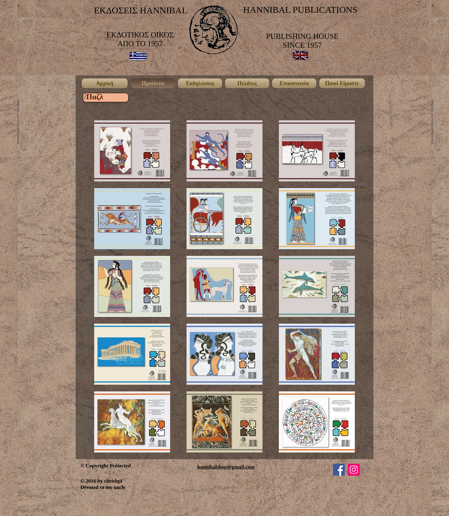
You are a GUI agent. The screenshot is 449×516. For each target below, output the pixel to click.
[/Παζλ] (93, 96)
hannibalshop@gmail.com (226, 467)
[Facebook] (339, 470)
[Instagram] (354, 470)
